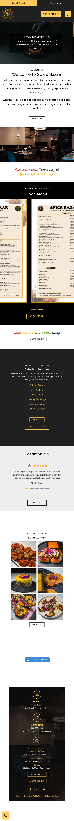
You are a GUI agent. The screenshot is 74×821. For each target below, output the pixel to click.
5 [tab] (41, 481)
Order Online (37, 337)
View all (37, 406)
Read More (37, 118)
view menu (37, 316)
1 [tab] (33, 309)
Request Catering (37, 409)
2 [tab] (40, 309)
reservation (55, 3)
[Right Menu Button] (68, 14)
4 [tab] (39, 481)
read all (37, 502)
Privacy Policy (43, 765)
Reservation (37, 756)
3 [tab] (37, 481)
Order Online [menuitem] (51, 14)
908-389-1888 (18, 3)
